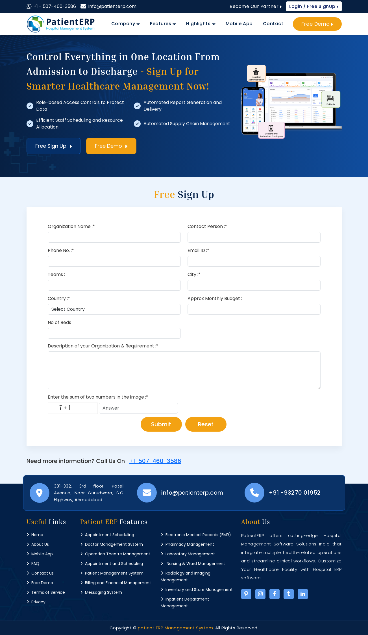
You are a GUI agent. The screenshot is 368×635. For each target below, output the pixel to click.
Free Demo (317, 23)
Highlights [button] (198, 23)
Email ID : (198, 250)
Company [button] (123, 23)
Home (35, 535)
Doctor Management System (111, 544)
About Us (38, 544)
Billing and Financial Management (115, 583)
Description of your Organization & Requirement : (103, 346)
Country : (59, 298)
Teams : (56, 274)
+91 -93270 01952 (295, 493)
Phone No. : (61, 250)
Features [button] (160, 23)
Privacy (36, 602)
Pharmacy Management (187, 544)
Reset (206, 424)
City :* (194, 274)
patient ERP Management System (175, 628)
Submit (161, 424)
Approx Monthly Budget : (215, 298)
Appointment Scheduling (107, 535)
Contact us (40, 573)
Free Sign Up (53, 145)
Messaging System (101, 592)
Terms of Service (46, 592)
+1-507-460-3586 (155, 461)
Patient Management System (111, 573)
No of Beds (59, 322)
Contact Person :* (207, 226)
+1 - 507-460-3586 (55, 6)
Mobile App (239, 23)
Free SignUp (322, 6)
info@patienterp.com (112, 6)
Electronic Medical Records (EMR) (196, 535)
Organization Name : (71, 226)
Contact (273, 23)
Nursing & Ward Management (193, 563)
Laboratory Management (188, 554)
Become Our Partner (256, 6)
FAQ (33, 563)
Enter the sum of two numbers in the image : (98, 397)
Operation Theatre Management (115, 554)
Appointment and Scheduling (111, 563)
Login (296, 6)
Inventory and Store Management (197, 589)
